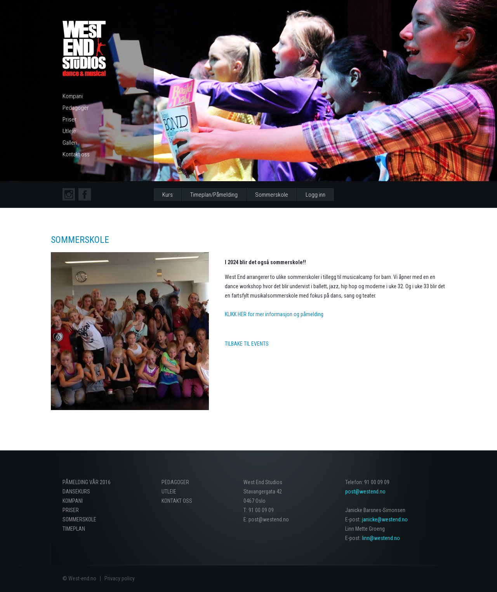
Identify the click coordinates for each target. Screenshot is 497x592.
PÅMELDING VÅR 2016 (87, 482)
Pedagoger (76, 107)
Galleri (70, 142)
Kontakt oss (76, 154)
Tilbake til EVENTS (247, 344)
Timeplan (74, 529)
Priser (69, 119)
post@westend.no (365, 491)
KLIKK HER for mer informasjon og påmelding (274, 314)
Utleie (69, 131)
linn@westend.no (381, 538)
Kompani (73, 96)
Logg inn (315, 194)
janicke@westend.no (385, 519)
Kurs (167, 194)
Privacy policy (119, 578)
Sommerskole (271, 194)
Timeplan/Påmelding (214, 194)
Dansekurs (76, 491)
